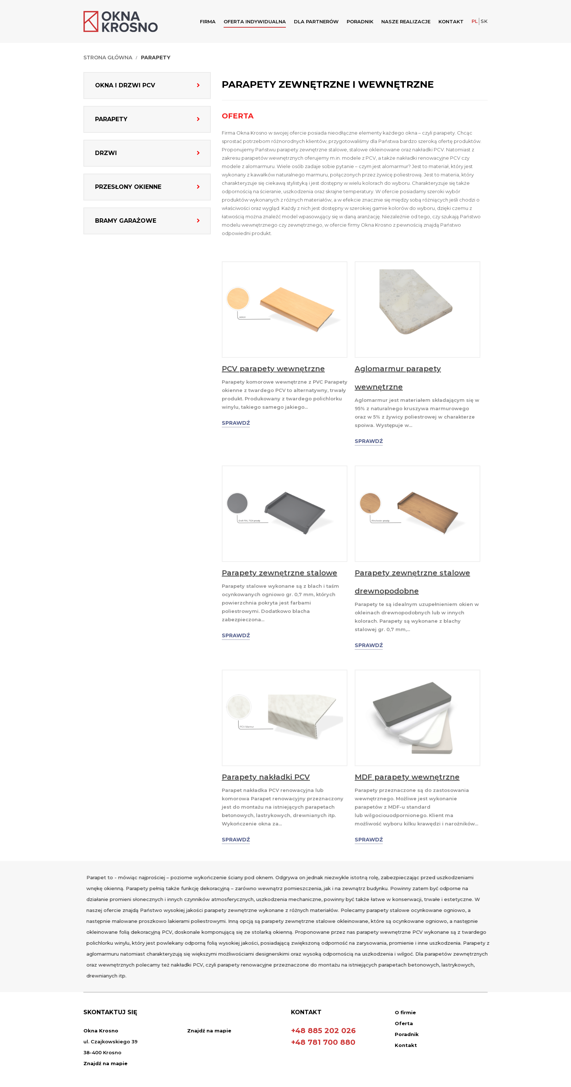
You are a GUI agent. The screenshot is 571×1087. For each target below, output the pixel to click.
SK (484, 21)
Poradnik (360, 21)
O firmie (405, 1012)
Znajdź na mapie (105, 1063)
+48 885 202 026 (323, 1030)
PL (475, 21)
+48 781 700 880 (323, 1042)
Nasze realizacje (405, 21)
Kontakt (451, 21)
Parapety (155, 57)
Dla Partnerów (316, 21)
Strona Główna (107, 57)
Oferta (404, 1023)
